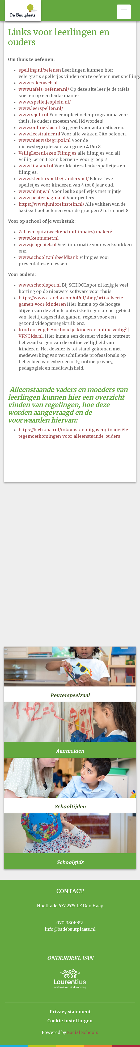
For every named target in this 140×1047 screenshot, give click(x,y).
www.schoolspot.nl (40, 285)
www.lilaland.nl (36, 165)
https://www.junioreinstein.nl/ (51, 204)
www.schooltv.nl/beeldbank (48, 257)
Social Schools (82, 1032)
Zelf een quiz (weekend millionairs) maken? (66, 231)
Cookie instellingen (70, 1020)
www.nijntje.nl (35, 191)
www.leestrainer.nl (39, 133)
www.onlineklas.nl (39, 127)
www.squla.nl (33, 114)
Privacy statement (70, 1011)
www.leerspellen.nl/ (41, 108)
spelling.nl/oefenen (40, 70)
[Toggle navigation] (124, 12)
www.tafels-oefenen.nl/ (44, 89)
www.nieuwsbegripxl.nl (45, 140)
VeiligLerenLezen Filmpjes (48, 153)
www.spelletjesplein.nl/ (45, 102)
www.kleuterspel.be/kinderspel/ (54, 178)
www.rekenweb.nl (38, 82)
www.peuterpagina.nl (42, 197)
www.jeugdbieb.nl (38, 244)
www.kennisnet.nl (39, 238)
